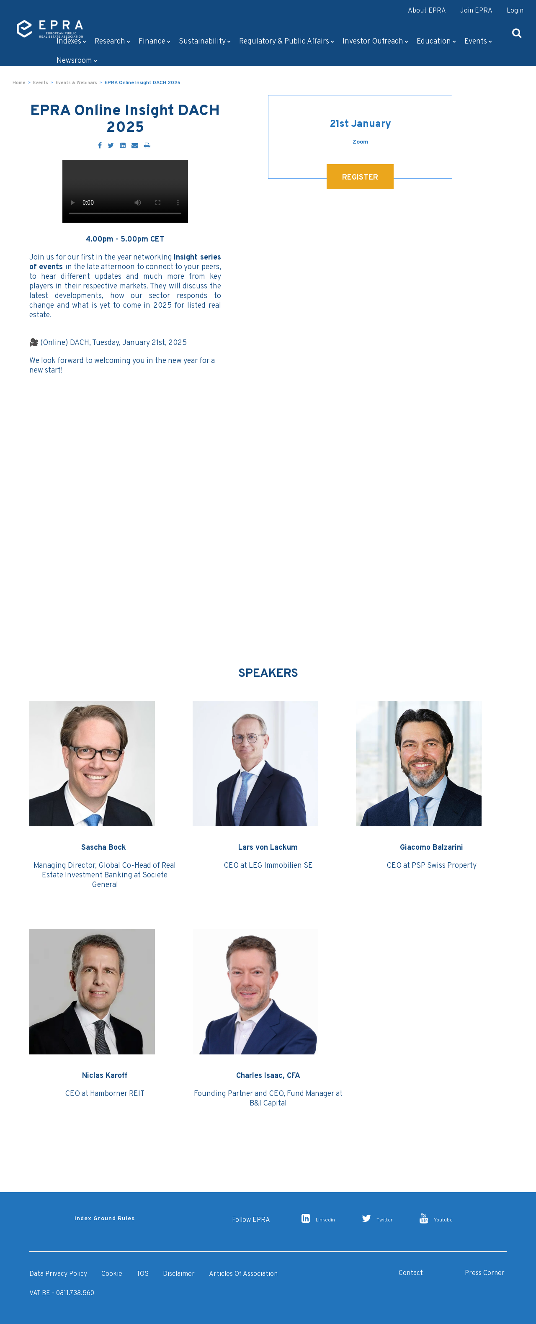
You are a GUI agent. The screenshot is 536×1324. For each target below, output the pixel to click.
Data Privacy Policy (58, 1274)
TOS (143, 1274)
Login (515, 11)
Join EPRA (476, 11)
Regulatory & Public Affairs (286, 41)
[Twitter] (111, 146)
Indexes (71, 41)
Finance (154, 41)
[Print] (147, 146)
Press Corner (485, 1273)
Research (112, 41)
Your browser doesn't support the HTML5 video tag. (125, 191)
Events (478, 41)
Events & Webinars (76, 83)
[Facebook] (100, 146)
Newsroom (77, 60)
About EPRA (427, 11)
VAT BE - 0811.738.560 (61, 1293)
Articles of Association (243, 1274)
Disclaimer (179, 1274)
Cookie (111, 1274)
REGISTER (360, 178)
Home (19, 83)
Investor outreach (375, 41)
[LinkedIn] (123, 146)
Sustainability (205, 41)
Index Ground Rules (105, 1218)
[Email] (134, 146)
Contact (411, 1273)
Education (436, 41)
